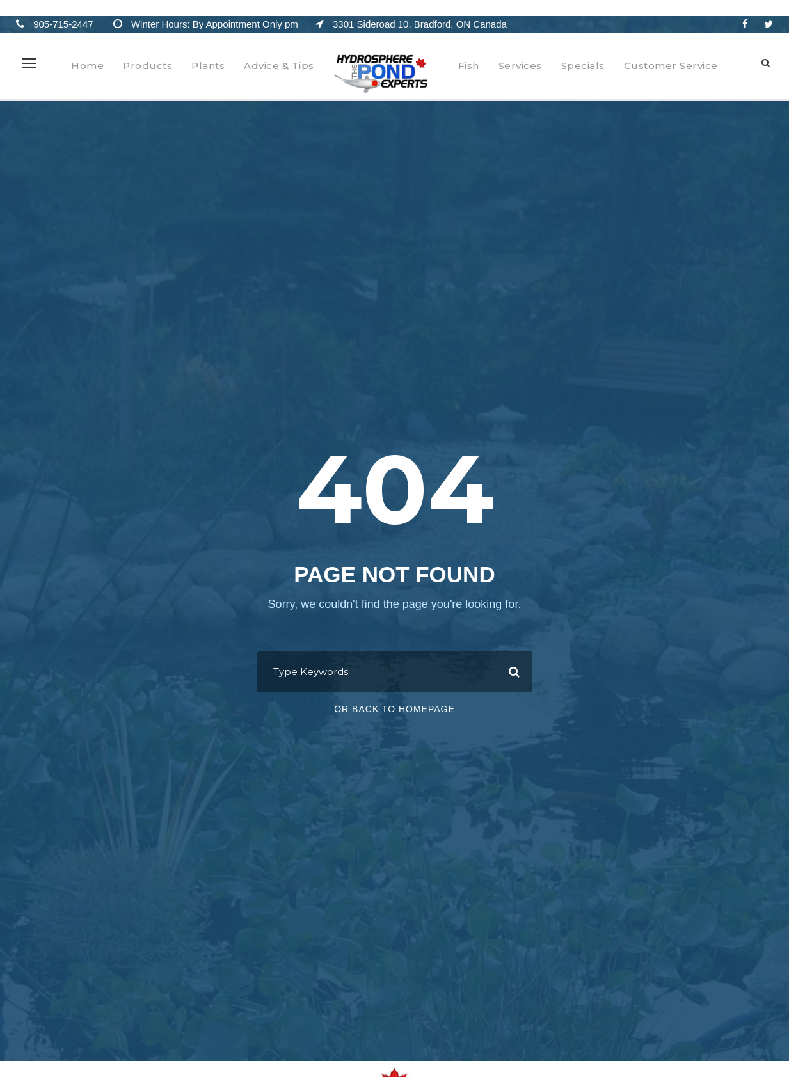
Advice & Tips (279, 66)
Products (147, 66)
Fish (468, 66)
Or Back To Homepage (394, 709)
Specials (583, 66)
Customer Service (671, 66)
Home (87, 66)
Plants (208, 66)
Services (520, 66)
